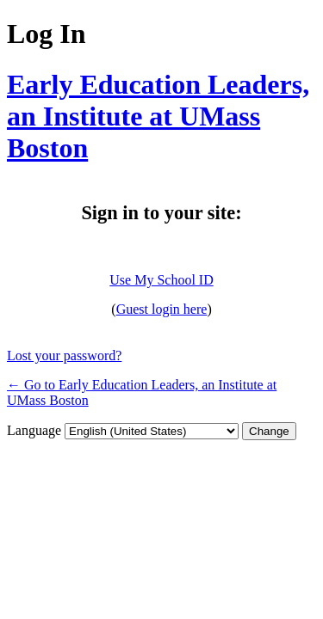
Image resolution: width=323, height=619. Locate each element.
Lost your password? (64, 355)
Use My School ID (161, 280)
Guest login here (162, 309)
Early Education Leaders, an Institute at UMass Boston (158, 116)
